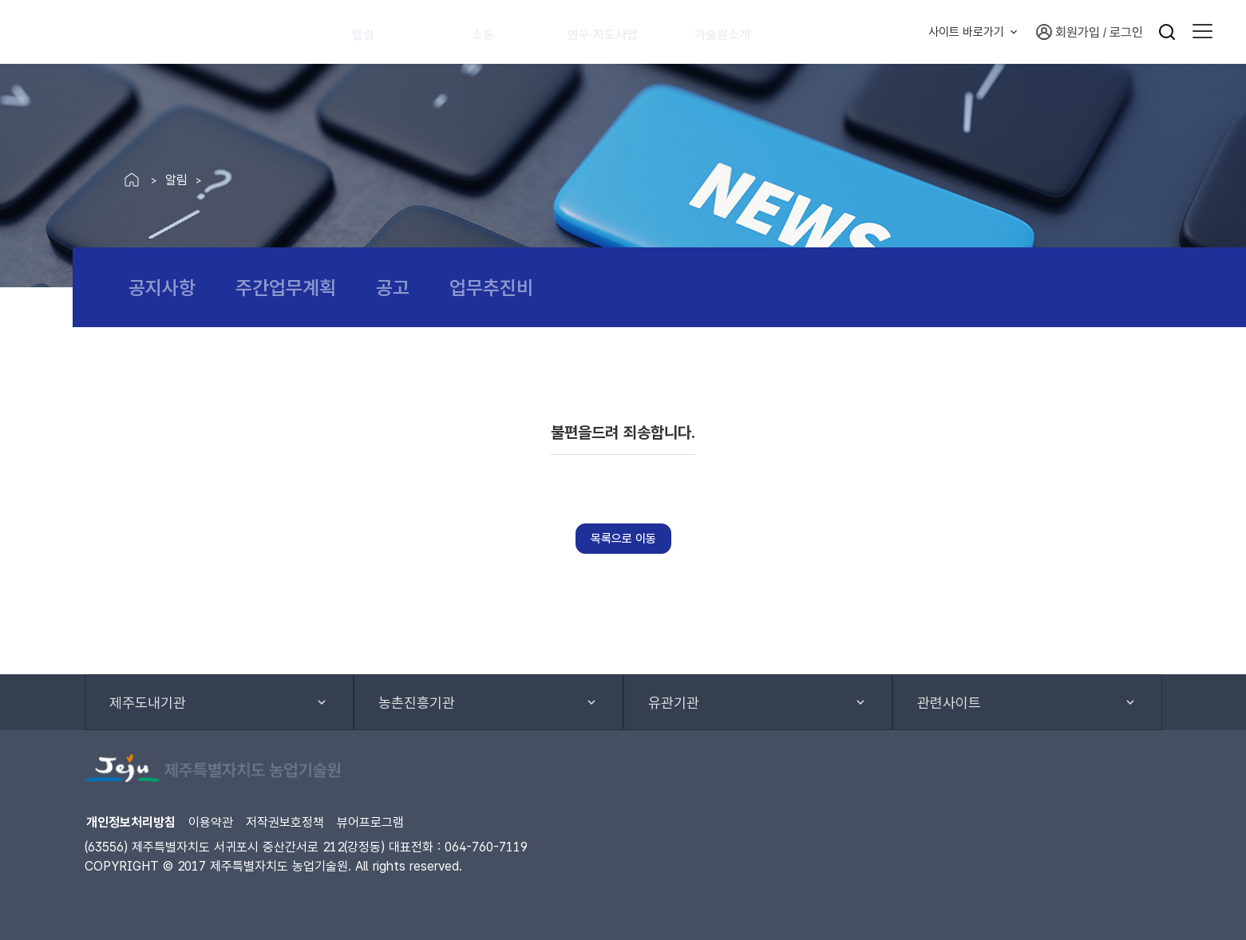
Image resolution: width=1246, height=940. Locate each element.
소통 (491, 31)
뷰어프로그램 (370, 822)
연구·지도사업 (618, 31)
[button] (1202, 32)
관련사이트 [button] (949, 702)
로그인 (1126, 32)
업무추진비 (491, 287)
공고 (392, 287)
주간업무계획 (285, 287)
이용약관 (210, 822)
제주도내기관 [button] (147, 702)
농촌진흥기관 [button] (416, 702)
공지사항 (162, 287)
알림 (372, 31)
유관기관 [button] (673, 702)
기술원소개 (744, 31)
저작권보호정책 (285, 822)
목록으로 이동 (623, 538)
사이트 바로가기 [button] (966, 32)
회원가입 (1068, 32)
